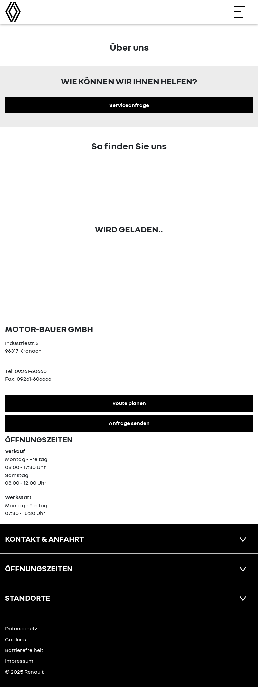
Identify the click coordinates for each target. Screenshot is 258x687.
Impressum (19, 660)
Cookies (15, 639)
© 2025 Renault (24, 671)
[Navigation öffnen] (243, 12)
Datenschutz (21, 628)
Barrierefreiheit (24, 650)
